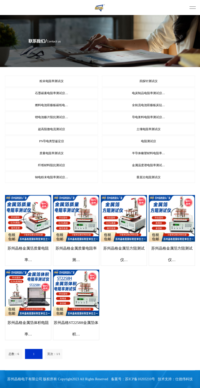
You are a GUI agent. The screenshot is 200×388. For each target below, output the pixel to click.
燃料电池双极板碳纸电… (51, 105)
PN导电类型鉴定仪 (51, 141)
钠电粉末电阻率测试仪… (51, 177)
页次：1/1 (53, 354)
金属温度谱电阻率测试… (148, 165)
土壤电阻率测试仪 (148, 129)
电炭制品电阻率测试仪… (148, 93)
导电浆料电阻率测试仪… (148, 117)
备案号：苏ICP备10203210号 (133, 379)
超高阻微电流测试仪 (51, 129)
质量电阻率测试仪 (52, 153)
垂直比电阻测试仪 (148, 177)
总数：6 (13, 354)
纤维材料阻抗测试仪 (51, 165)
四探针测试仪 (149, 81)
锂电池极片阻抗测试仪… (51, 117)
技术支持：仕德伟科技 (175, 379)
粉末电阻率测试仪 (52, 81)
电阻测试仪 (148, 141)
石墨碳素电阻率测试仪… (51, 93)
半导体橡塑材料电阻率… (148, 153)
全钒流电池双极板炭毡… (148, 105)
